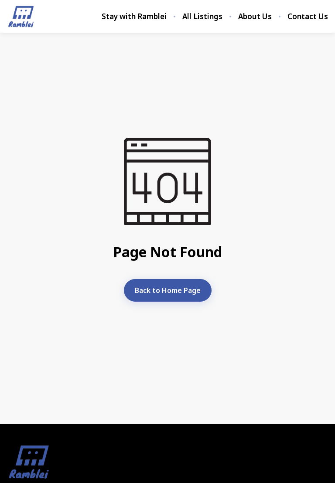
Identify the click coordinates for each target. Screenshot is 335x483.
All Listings (202, 16)
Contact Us (307, 16)
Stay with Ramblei (134, 16)
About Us (255, 16)
